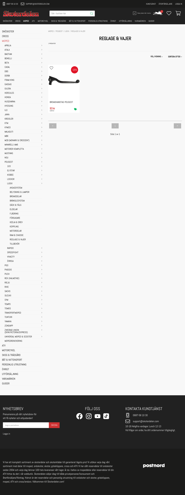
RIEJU (7, 282)
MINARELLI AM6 (11, 145)
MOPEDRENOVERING (13, 341)
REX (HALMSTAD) (12, 278)
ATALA (7, 50)
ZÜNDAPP (9, 326)
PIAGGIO (8, 270)
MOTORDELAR (16, 231)
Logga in (178, 4)
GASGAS (8, 84)
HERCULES (9, 93)
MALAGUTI (9, 132)
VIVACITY (11, 257)
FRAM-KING (9, 80)
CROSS (18, 21)
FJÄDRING (14, 214)
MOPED (26, 21)
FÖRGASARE (15, 218)
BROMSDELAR (16, 196)
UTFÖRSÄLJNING (125, 21)
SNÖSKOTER (7, 21)
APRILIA (8, 45)
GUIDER (151, 21)
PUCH (7, 274)
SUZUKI (8, 295)
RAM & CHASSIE (16, 235)
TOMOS (8, 308)
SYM (6, 300)
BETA (7, 63)
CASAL (7, 67)
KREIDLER (9, 119)
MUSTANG (9, 153)
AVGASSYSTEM (16, 188)
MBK (6, 136)
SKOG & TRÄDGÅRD (58, 21)
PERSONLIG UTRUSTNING (98, 21)
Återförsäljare (165, 4)
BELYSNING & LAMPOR (19, 192)
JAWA (7, 114)
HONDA (8, 97)
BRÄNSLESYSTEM (17, 201)
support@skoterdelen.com (35, 3)
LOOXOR (10, 179)
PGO (6, 265)
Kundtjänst (151, 4)
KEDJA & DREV (16, 222)
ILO (6, 110)
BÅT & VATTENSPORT (77, 21)
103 (9, 166)
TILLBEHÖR (14, 244)
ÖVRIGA (10, 261)
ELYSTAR (11, 170)
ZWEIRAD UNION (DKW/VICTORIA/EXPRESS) (16, 331)
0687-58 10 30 (10, 3)
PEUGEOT (9, 162)
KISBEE (10, 175)
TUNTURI (8, 317)
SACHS (7, 291)
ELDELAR (14, 209)
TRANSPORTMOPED (13, 313)
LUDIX (9, 183)
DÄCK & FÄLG (15, 205)
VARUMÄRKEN (140, 21)
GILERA (8, 89)
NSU (6, 157)
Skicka (54, 425)
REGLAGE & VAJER (18, 239)
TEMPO (8, 304)
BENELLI (8, 58)
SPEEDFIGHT (12, 252)
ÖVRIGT (113, 21)
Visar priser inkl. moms (141, 13)
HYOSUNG (9, 106)
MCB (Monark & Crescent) (17, 140)
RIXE (7, 287)
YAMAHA (8, 321)
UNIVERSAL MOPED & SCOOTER (18, 337)
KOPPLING (14, 226)
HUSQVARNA (10, 101)
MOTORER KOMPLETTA (14, 149)
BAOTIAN (8, 54)
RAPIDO (10, 248)
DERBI (7, 76)
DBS (6, 71)
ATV (33, 21)
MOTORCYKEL (43, 21)
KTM (6, 123)
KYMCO (8, 127)
